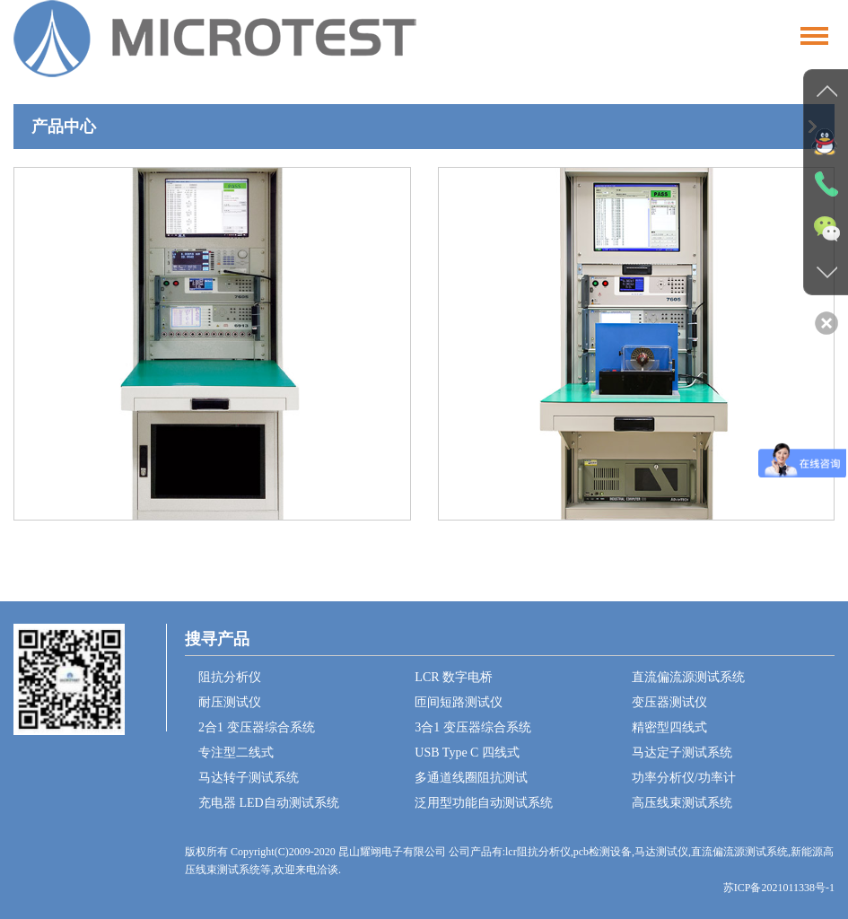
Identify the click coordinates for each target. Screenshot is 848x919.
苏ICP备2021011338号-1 (779, 887)
